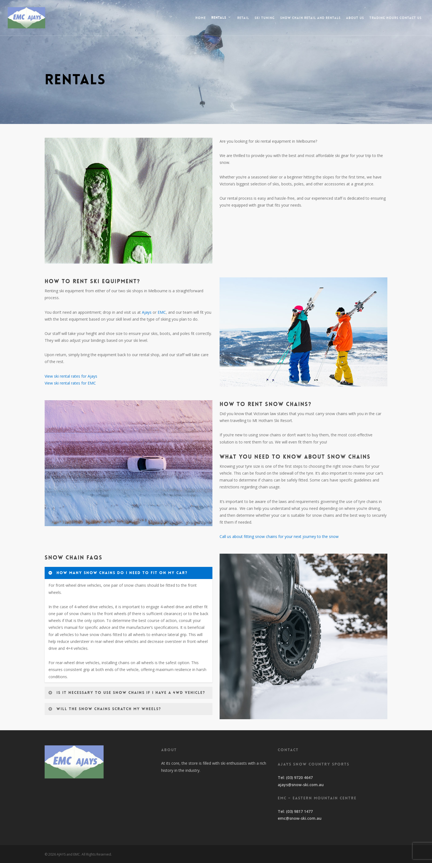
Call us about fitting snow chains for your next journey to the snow (279, 536)
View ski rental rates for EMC (70, 383)
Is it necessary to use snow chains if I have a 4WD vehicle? (126, 692)
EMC (162, 312)
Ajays (147, 312)
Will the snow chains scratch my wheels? (104, 708)
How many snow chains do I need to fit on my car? (118, 572)
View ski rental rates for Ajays (71, 376)
